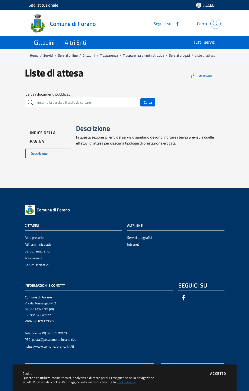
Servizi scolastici (37, 264)
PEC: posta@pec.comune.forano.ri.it (50, 339)
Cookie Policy (126, 382)
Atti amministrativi (38, 244)
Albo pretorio (34, 237)
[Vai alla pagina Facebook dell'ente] (175, 24)
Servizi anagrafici (37, 251)
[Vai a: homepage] (65, 24)
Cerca (148, 102)
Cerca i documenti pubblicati (48, 94)
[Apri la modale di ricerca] (215, 24)
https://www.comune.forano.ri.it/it (49, 346)
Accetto (218, 373)
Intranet (133, 244)
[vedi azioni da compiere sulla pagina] (201, 75)
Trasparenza (33, 258)
